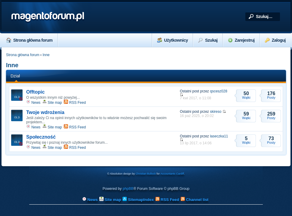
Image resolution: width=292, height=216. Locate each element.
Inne (45, 55)
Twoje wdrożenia (45, 112)
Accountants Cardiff (172, 173)
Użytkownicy (172, 40)
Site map (52, 102)
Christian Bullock (145, 173)
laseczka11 (219, 136)
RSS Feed (75, 102)
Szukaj (207, 40)
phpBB (128, 189)
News (33, 102)
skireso (215, 112)
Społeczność (41, 137)
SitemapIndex (138, 199)
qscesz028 (218, 91)
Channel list (194, 199)
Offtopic (35, 91)
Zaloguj (275, 40)
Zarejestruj (241, 40)
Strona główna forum (29, 40)
